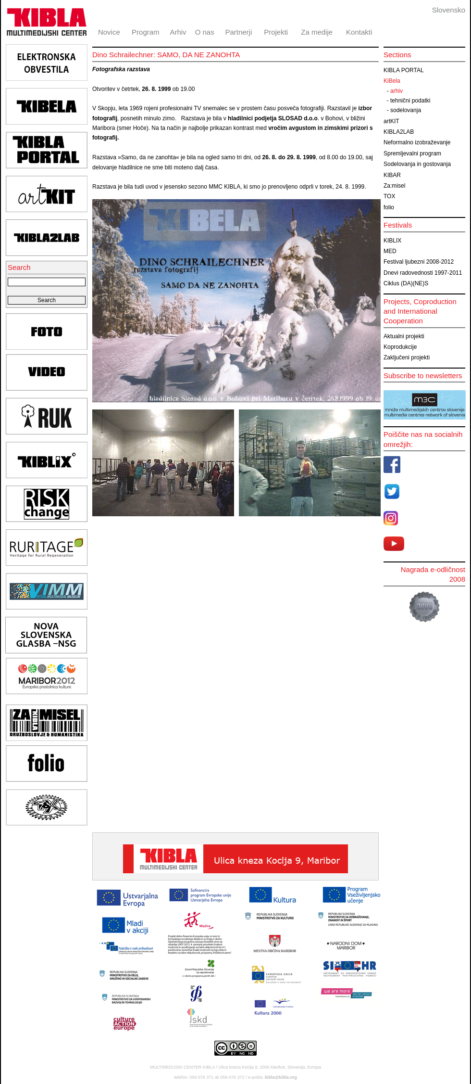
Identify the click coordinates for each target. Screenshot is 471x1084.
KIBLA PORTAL (404, 70)
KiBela (392, 80)
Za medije (317, 32)
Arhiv (178, 32)
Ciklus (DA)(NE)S (406, 283)
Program (146, 32)
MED (390, 251)
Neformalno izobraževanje (417, 142)
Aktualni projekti (404, 336)
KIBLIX (392, 240)
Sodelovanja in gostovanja (417, 164)
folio (389, 207)
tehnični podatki (410, 100)
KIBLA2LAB (399, 131)
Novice (109, 32)
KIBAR (392, 175)
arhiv (396, 91)
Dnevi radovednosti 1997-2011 (423, 272)
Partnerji (238, 32)
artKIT (391, 121)
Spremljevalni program (412, 153)
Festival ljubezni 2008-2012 (419, 261)
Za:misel (394, 185)
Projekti (276, 32)
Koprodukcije (400, 347)
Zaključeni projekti (407, 357)
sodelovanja (405, 110)
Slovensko (448, 10)
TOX (389, 196)
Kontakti (359, 32)
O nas (204, 32)
